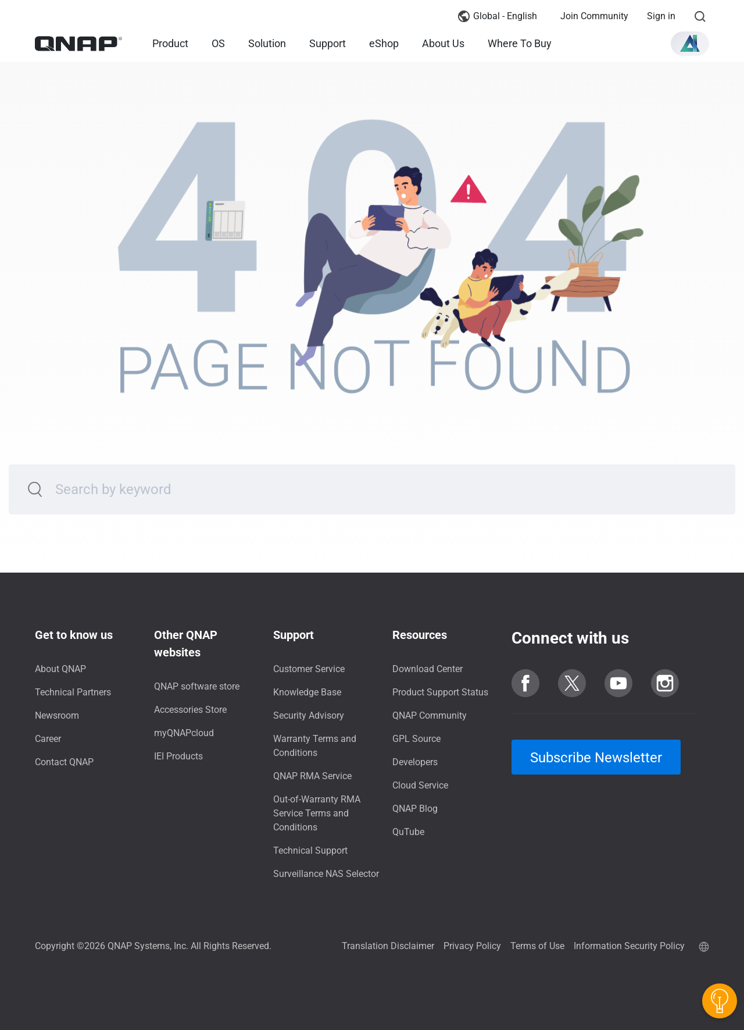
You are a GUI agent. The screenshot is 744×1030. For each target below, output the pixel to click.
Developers (415, 762)
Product (170, 43)
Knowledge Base (307, 692)
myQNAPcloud (184, 732)
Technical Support (310, 850)
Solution (267, 43)
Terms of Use (537, 945)
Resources (419, 635)
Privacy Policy (472, 945)
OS (218, 43)
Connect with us (570, 638)
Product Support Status (440, 692)
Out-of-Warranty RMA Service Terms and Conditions (316, 813)
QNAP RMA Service (312, 776)
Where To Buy (520, 43)
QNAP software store (196, 686)
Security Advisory (308, 715)
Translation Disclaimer (388, 945)
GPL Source (416, 738)
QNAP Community (429, 715)
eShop (384, 43)
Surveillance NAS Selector (326, 873)
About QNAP (60, 668)
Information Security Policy (629, 945)
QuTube (408, 831)
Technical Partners (73, 692)
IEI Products (178, 756)
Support (327, 43)
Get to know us (74, 635)
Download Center (427, 668)
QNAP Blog (415, 808)
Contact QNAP (64, 762)
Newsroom (57, 715)
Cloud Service (420, 785)
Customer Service (309, 668)
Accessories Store (190, 709)
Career (48, 738)
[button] (690, 43)
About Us (443, 43)
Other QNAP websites (185, 643)
